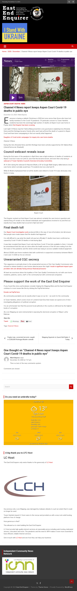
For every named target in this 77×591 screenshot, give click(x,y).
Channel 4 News (13, 326)
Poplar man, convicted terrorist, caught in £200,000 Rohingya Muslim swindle (21, 338)
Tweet (6, 321)
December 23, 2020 (10, 115)
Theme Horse (43, 587)
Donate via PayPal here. (12, 292)
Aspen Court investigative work (17, 232)
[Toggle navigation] (5, 46)
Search (71, 386)
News (23, 104)
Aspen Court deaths (12, 104)
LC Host (19, 538)
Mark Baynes (22, 115)
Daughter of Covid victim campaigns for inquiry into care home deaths (28, 137)
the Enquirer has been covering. (24, 125)
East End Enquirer (22, 587)
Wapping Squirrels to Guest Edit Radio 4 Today (56, 338)
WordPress (69, 587)
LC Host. (50, 462)
